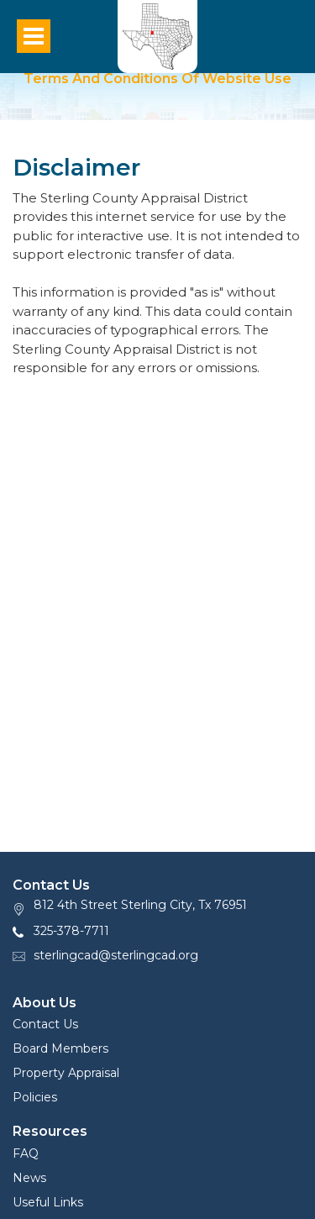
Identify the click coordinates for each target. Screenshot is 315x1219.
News (29, 1177)
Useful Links (48, 1202)
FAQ (26, 1153)
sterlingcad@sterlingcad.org (116, 955)
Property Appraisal (66, 1072)
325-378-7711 (71, 930)
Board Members (60, 1048)
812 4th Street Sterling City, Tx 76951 (140, 904)
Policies (35, 1097)
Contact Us (45, 1024)
